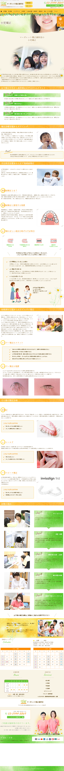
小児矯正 (5, 11)
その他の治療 (29, 11)
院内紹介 (35, 11)
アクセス (56, 11)
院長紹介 (41, 11)
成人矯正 (10, 11)
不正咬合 (23, 11)
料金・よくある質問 (48, 11)
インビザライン (16, 11)
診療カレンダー (53, 7)
